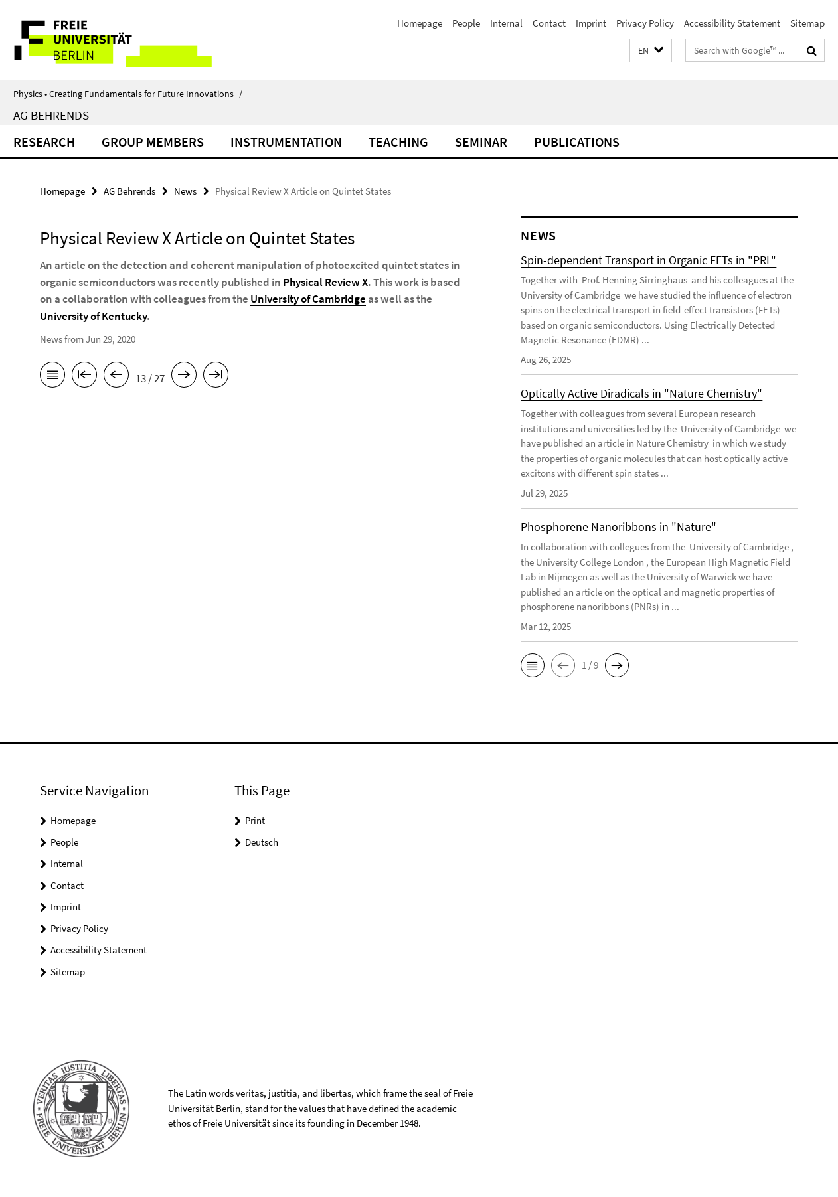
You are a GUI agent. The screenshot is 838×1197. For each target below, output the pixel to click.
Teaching (398, 141)
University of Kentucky (93, 316)
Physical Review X (325, 282)
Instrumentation (286, 141)
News (185, 191)
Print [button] (255, 820)
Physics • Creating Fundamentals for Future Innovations (127, 93)
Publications (577, 141)
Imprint (591, 23)
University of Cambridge (308, 298)
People (466, 23)
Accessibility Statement (732, 23)
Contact (549, 23)
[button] (650, 51)
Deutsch (261, 842)
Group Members (153, 141)
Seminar (481, 141)
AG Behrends (51, 115)
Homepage (419, 23)
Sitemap (807, 23)
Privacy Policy (645, 23)
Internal (506, 23)
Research (44, 141)
